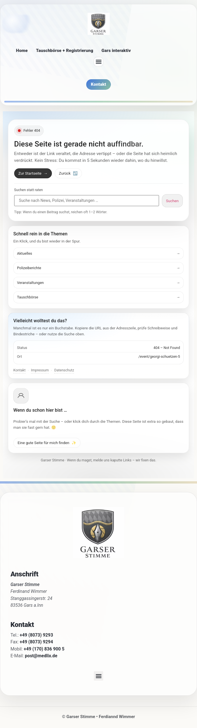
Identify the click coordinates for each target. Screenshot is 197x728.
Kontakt (19, 370)
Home (22, 50)
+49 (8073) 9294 (36, 642)
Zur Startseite (33, 173)
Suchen (172, 200)
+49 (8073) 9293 (36, 635)
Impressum (40, 370)
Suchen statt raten (28, 190)
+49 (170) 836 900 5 (44, 649)
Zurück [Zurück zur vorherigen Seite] (68, 173)
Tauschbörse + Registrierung (64, 50)
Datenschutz (64, 370)
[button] (98, 62)
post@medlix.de (41, 655)
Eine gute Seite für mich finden (47, 442)
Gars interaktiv (116, 50)
